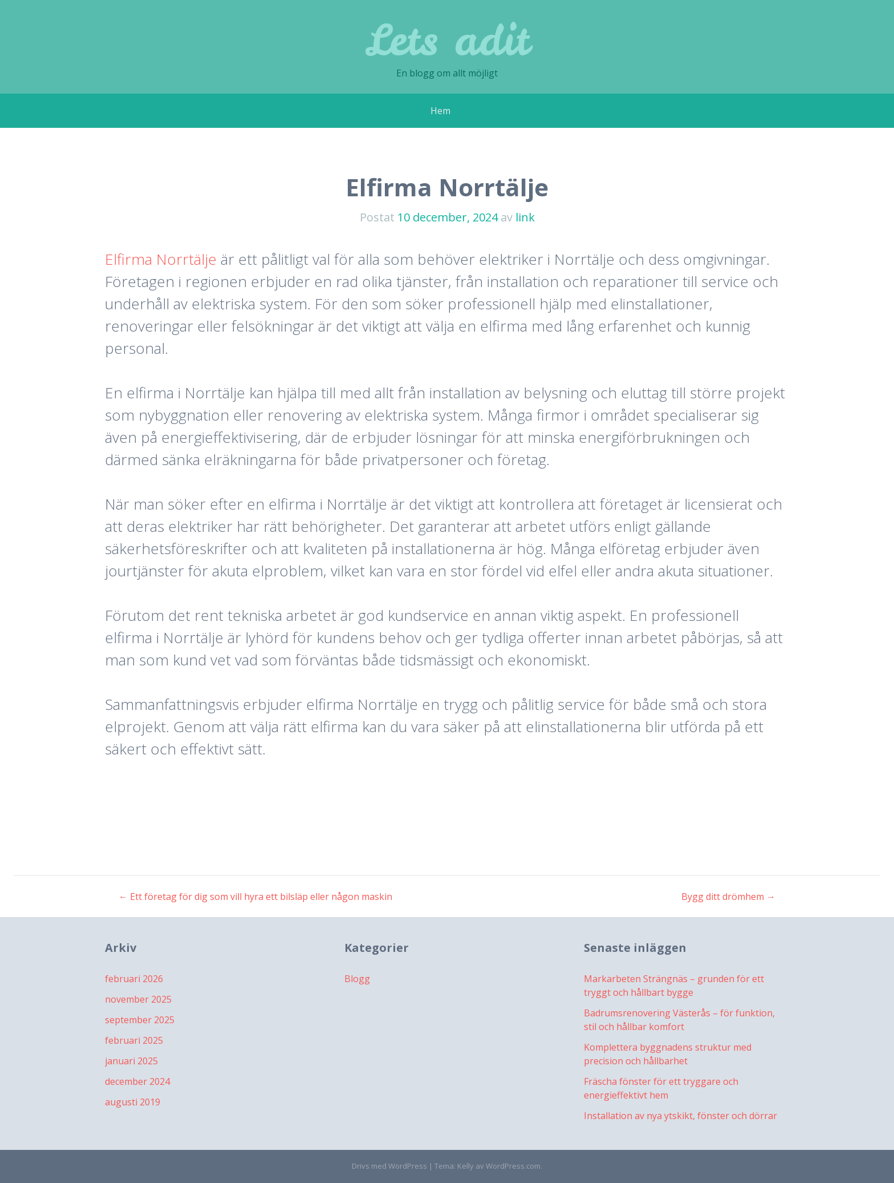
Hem (440, 110)
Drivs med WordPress (389, 1166)
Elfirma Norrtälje (161, 259)
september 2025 (139, 1020)
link (525, 217)
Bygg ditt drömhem (728, 896)
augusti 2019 (132, 1102)
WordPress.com (513, 1166)
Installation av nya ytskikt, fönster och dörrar (680, 1115)
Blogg (357, 978)
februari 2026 (134, 978)
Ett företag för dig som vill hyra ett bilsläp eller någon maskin (255, 896)
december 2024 (137, 1081)
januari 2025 (131, 1061)
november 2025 (138, 999)
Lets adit (447, 39)
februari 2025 (134, 1040)
